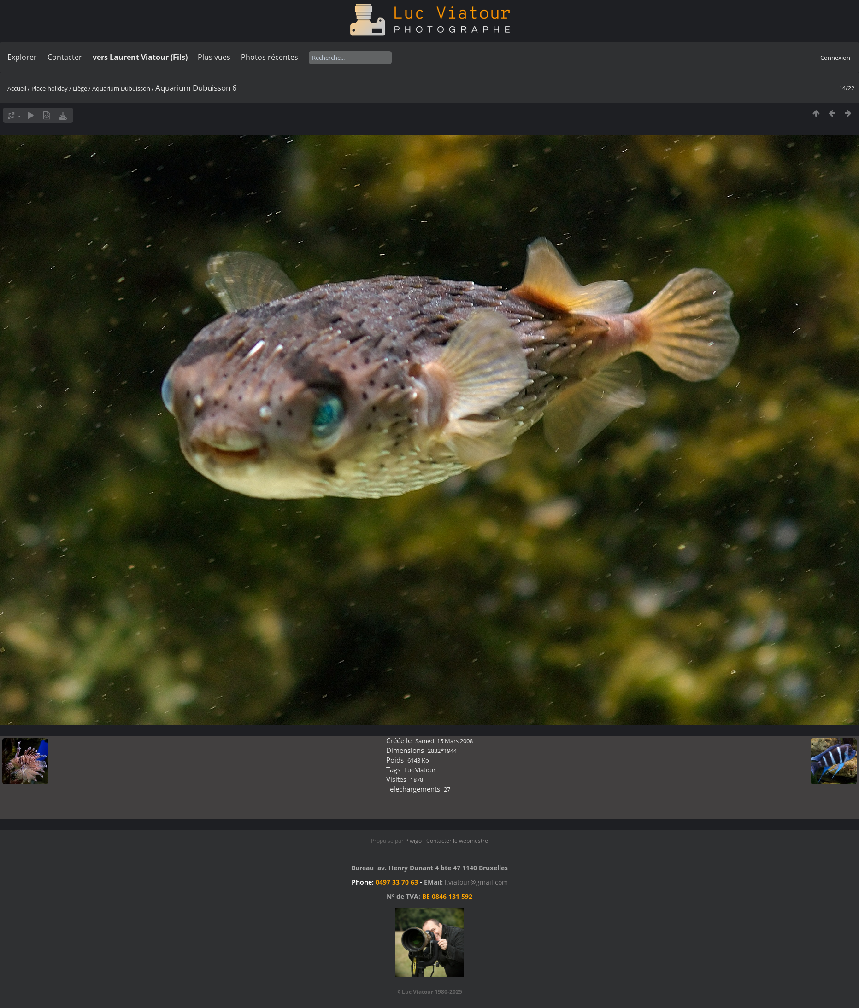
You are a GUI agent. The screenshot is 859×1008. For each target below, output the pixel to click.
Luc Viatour (419, 770)
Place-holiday (49, 88)
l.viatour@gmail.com (476, 882)
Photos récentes (269, 57)
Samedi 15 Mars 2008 (444, 741)
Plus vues (214, 57)
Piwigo (413, 841)
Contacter (64, 57)
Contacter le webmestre (457, 841)
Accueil (16, 88)
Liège (80, 88)
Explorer (22, 57)
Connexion (835, 57)
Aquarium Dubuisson (121, 88)
